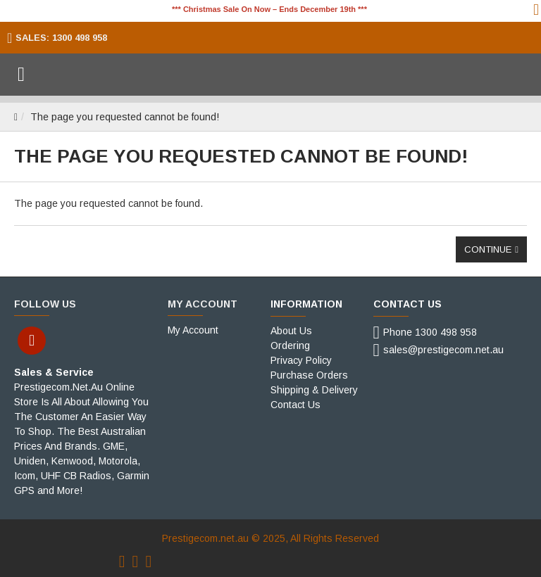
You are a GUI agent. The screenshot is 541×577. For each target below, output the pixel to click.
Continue (487, 249)
